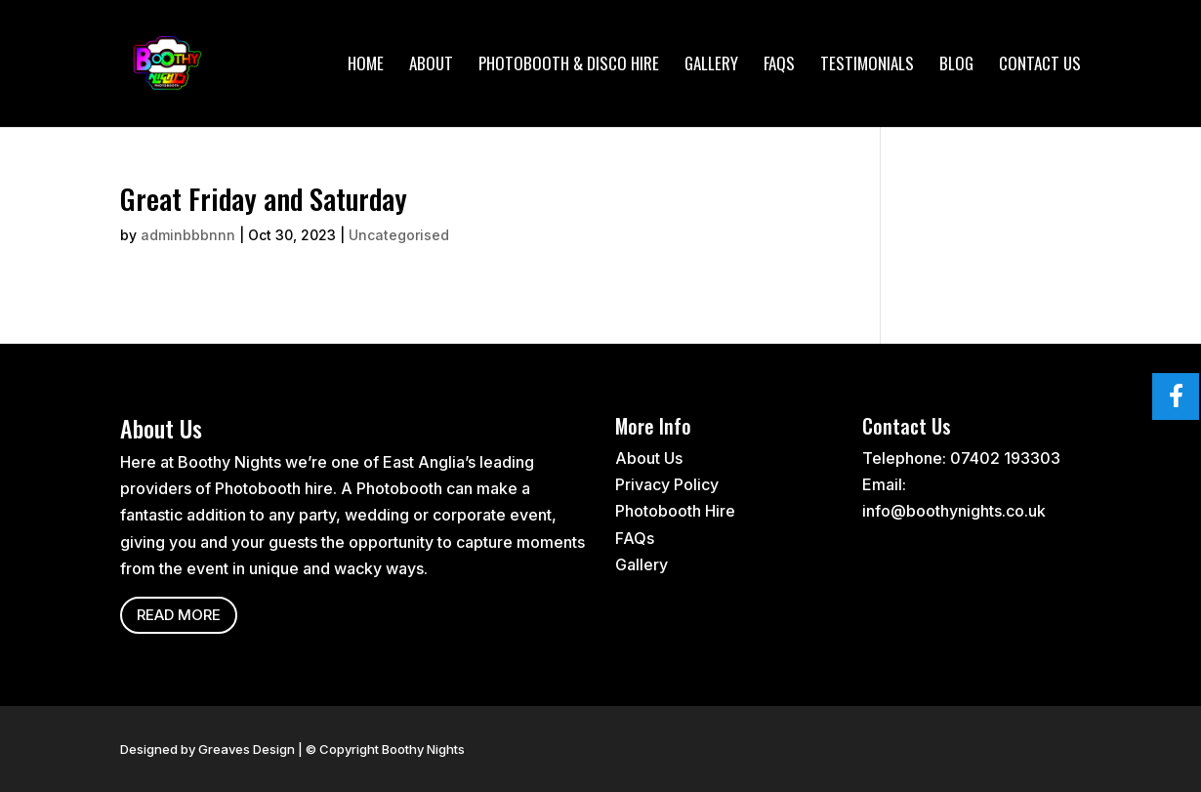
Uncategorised (399, 235)
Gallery (711, 66)
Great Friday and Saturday (263, 198)
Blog (956, 66)
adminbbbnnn (188, 235)
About (431, 66)
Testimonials (867, 66)
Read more (179, 614)
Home (366, 66)
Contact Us (1040, 66)
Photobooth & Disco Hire (568, 66)
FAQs (779, 66)
